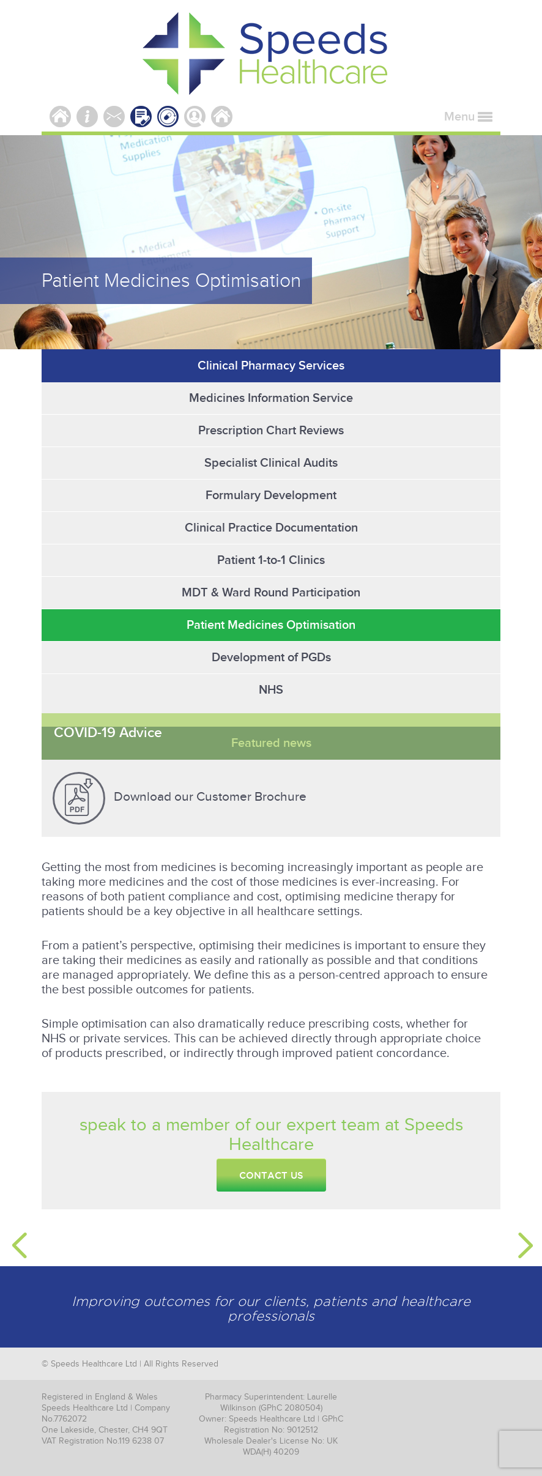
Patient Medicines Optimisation (271, 625)
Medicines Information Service (271, 398)
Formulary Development (271, 495)
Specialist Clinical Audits (271, 463)
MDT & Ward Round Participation (271, 592)
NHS (271, 690)
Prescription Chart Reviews (271, 430)
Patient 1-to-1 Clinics (271, 560)
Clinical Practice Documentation (271, 528)
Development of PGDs (271, 657)
